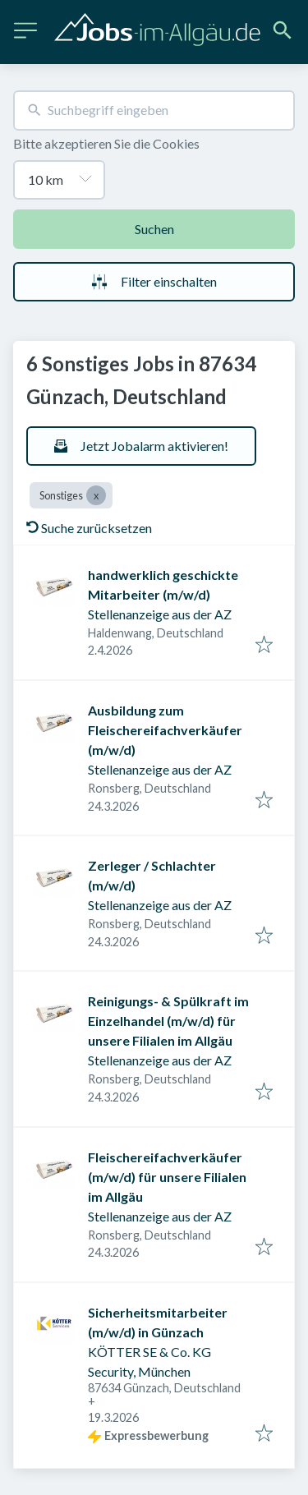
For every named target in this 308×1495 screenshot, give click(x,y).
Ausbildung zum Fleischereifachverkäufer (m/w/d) (165, 729)
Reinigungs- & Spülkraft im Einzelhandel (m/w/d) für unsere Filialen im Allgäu (168, 1020)
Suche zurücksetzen (89, 528)
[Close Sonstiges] (96, 495)
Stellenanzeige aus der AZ (160, 614)
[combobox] (154, 110)
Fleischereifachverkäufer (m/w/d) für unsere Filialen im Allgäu (167, 1176)
